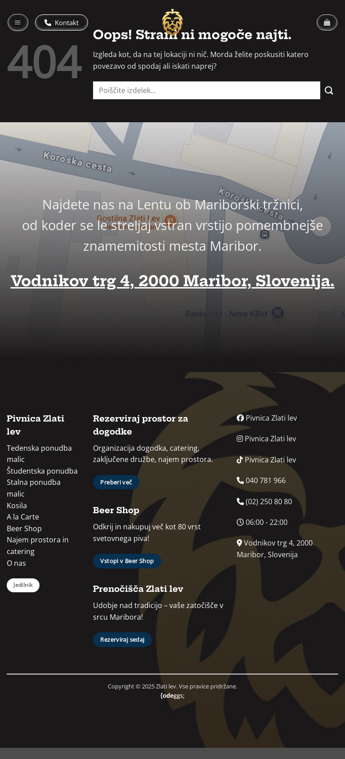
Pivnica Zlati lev (267, 418)
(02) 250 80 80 (264, 501)
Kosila (17, 505)
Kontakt (61, 22)
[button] (18, 22)
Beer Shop (24, 528)
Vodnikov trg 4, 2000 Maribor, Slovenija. (173, 281)
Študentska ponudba (42, 471)
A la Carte (23, 517)
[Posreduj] (329, 90)
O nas (16, 563)
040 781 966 (261, 480)
